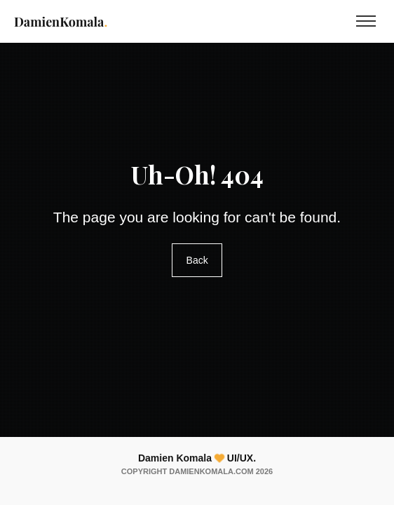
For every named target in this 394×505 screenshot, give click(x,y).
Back (197, 261)
